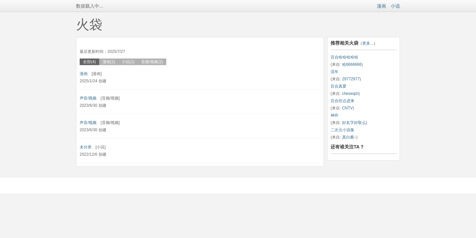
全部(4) (89, 62)
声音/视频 (88, 98)
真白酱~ (349, 137)
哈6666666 (352, 64)
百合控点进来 (342, 101)
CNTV (347, 108)
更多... (368, 43)
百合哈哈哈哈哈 (344, 57)
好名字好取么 (354, 122)
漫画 (381, 6)
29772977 (351, 79)
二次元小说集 (342, 130)
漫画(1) (108, 62)
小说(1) (128, 62)
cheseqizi (350, 93)
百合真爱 (338, 86)
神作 (334, 115)
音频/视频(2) (152, 62)
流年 (334, 71)
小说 (395, 6)
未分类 (86, 147)
